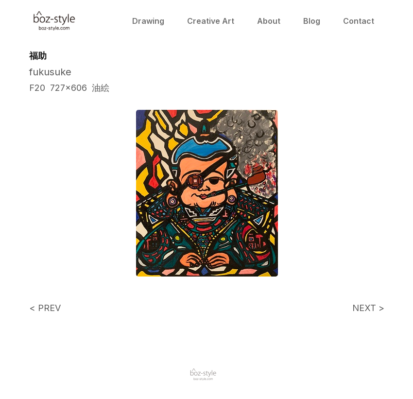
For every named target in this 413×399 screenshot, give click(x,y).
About (268, 21)
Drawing (148, 21)
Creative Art (210, 21)
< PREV (45, 308)
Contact (358, 21)
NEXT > (368, 308)
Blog (311, 21)
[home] (54, 21)
